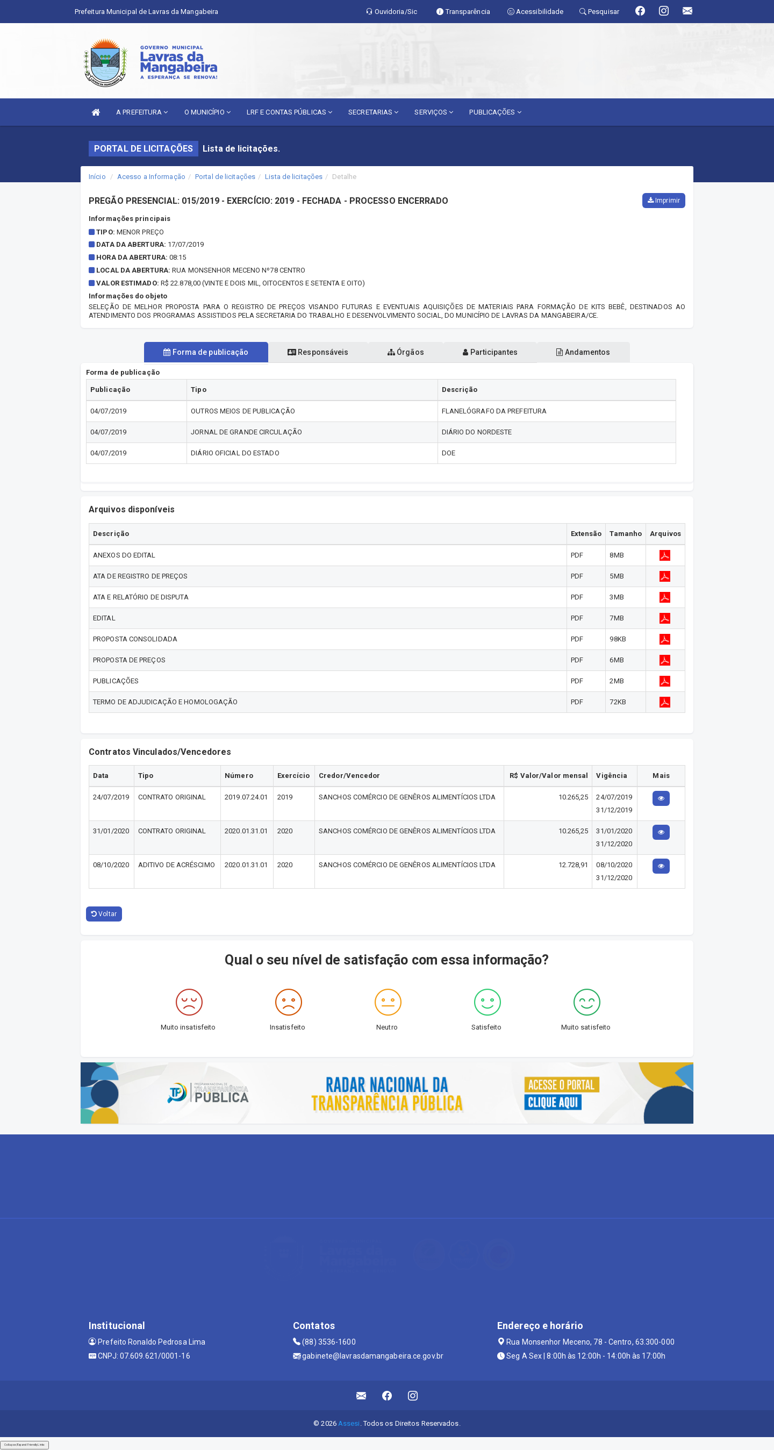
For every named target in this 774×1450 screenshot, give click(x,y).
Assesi (349, 1423)
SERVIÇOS (433, 112)
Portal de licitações (225, 177)
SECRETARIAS (373, 112)
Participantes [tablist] (496, 352)
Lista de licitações (293, 177)
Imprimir (664, 200)
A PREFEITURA (142, 112)
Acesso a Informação (151, 177)
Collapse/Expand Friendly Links (24, 1444)
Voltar (104, 914)
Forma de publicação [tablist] (193, 352)
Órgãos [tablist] (406, 352)
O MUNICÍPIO (207, 112)
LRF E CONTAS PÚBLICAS (289, 112)
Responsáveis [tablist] (312, 352)
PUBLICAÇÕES (495, 112)
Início (97, 177)
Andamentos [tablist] (595, 352)
